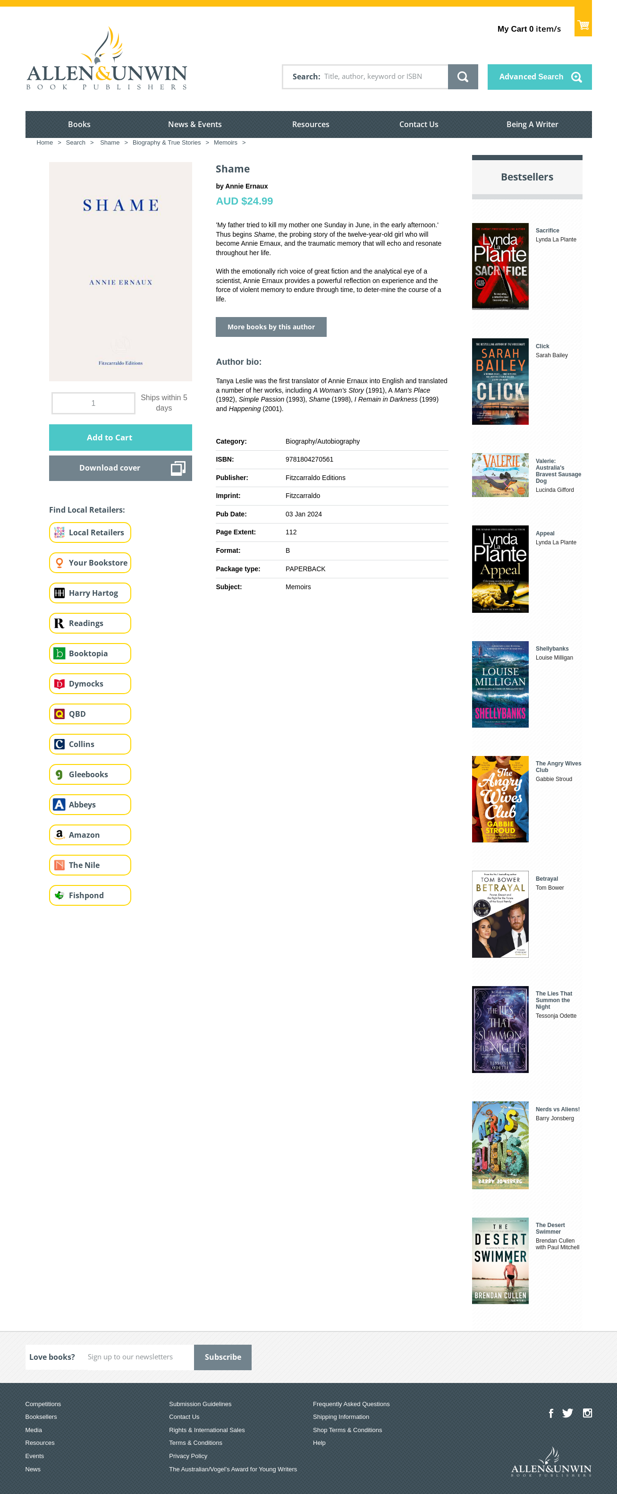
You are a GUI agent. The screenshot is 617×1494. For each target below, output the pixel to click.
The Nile (84, 865)
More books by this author (271, 326)
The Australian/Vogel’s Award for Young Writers (233, 1469)
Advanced (531, 76)
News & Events (195, 124)
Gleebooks (88, 774)
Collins (81, 744)
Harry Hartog (93, 593)
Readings (86, 623)
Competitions (43, 1404)
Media (33, 1430)
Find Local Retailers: (87, 510)
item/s (529, 28)
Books (79, 124)
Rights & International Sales (207, 1430)
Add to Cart (109, 437)
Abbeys (82, 804)
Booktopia (88, 653)
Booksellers (41, 1416)
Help (319, 1442)
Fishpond (86, 895)
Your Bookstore (98, 563)
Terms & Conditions (195, 1442)
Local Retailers (96, 532)
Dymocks (86, 683)
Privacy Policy (188, 1456)
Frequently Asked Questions (351, 1404)
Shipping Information (341, 1416)
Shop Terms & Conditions (347, 1430)
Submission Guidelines (200, 1404)
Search (305, 76)
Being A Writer (532, 124)
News (33, 1469)
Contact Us (419, 124)
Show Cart (583, 21)
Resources (311, 124)
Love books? (52, 1357)
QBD (77, 714)
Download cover (109, 468)
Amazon (84, 835)
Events (34, 1456)
